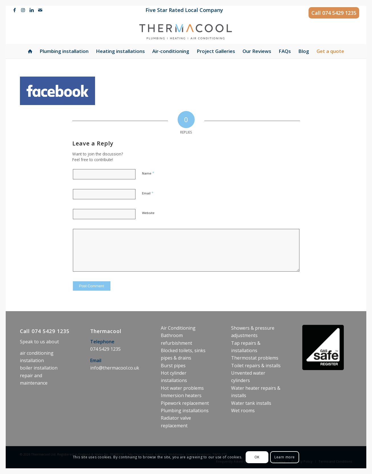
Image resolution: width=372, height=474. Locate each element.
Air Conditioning (178, 328)
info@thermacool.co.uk (114, 368)
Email (147, 193)
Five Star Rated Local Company (184, 10)
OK (257, 457)
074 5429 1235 (339, 12)
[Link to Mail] (40, 10)
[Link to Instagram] (23, 10)
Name (148, 173)
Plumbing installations (185, 410)
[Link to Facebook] (14, 10)
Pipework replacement (185, 403)
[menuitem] (183, 10)
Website (148, 213)
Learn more (284, 457)
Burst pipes (173, 365)
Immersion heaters (181, 395)
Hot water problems (182, 388)
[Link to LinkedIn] (31, 10)
